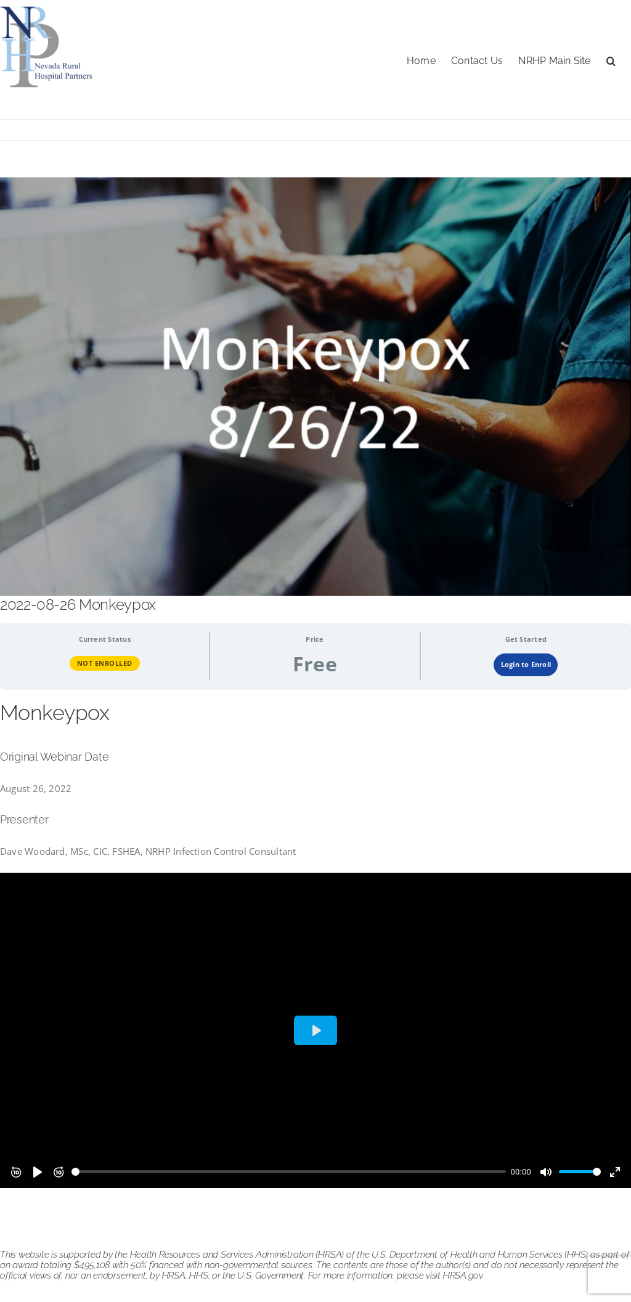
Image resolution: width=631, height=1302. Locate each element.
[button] (611, 59)
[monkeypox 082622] (315, 386)
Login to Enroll (526, 664)
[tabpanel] (315, 943)
